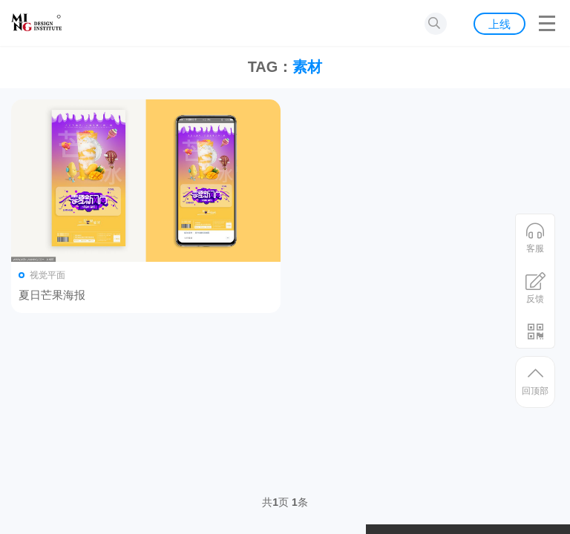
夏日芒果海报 (52, 295)
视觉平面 (47, 275)
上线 (499, 24)
